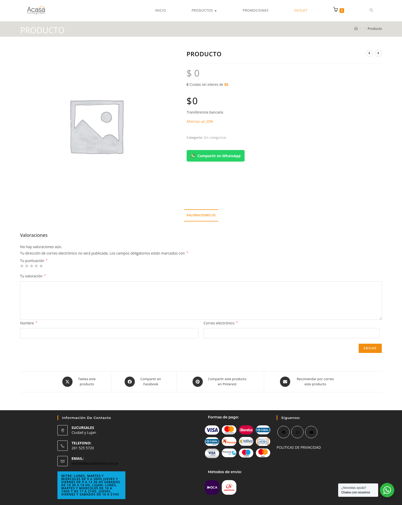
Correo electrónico (221, 323)
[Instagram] (297, 432)
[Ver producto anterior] (369, 53)
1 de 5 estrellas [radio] (22, 266)
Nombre (28, 323)
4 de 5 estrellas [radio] (36, 266)
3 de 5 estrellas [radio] (31, 266)
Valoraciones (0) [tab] (200, 215)
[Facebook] (283, 432)
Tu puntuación (33, 261)
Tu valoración (33, 276)
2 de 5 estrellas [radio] (26, 266)
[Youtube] (311, 432)
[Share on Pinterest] (220, 382)
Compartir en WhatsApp (215, 155)
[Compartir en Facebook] (144, 382)
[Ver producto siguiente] (378, 53)
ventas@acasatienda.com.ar (95, 463)
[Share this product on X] (80, 382)
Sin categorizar (215, 137)
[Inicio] (356, 28)
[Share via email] (308, 382)
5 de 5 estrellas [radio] (41, 266)
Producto (375, 28)
